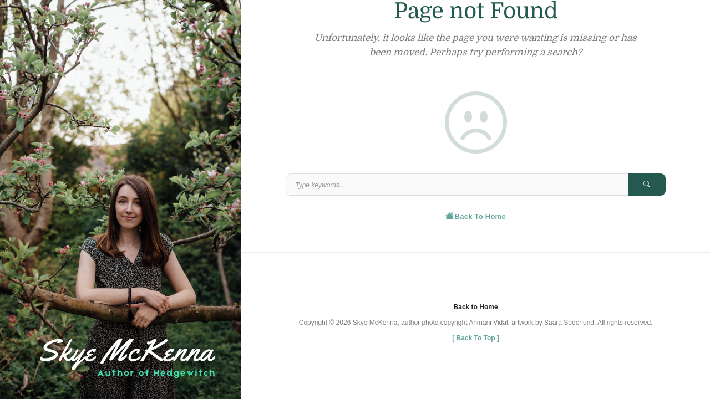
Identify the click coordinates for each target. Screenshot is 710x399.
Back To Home (475, 215)
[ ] (475, 338)
